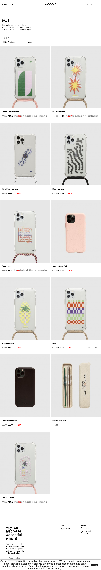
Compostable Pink (59, 266)
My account (65, 529)
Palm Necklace (8, 344)
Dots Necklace (58, 189)
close (95, 565)
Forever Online (8, 498)
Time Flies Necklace (10, 189)
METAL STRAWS (59, 421)
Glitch (54, 344)
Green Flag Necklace (10, 112)
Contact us (65, 526)
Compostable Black (10, 421)
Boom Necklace (58, 112)
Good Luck (6, 266)
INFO (14, 5)
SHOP (5, 5)
